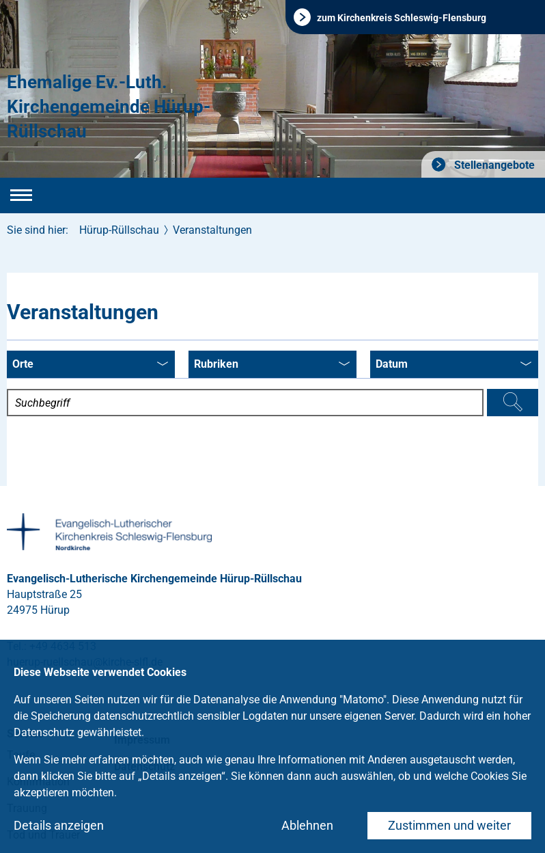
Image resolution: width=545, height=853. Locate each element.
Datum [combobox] (453, 365)
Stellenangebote (493, 165)
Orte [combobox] (90, 365)
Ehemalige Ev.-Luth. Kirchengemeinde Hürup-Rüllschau (108, 106)
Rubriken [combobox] (272, 365)
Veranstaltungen (212, 230)
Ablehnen (307, 825)
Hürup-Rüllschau (119, 230)
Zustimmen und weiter (449, 825)
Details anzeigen (59, 825)
